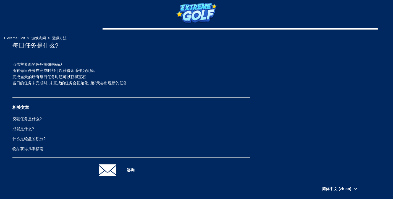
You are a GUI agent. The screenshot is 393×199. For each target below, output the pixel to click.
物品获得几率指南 (27, 148)
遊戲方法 (59, 38)
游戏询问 (39, 38)
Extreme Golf (14, 38)
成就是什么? (23, 129)
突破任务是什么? (27, 119)
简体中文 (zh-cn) (337, 189)
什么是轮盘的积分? (29, 139)
